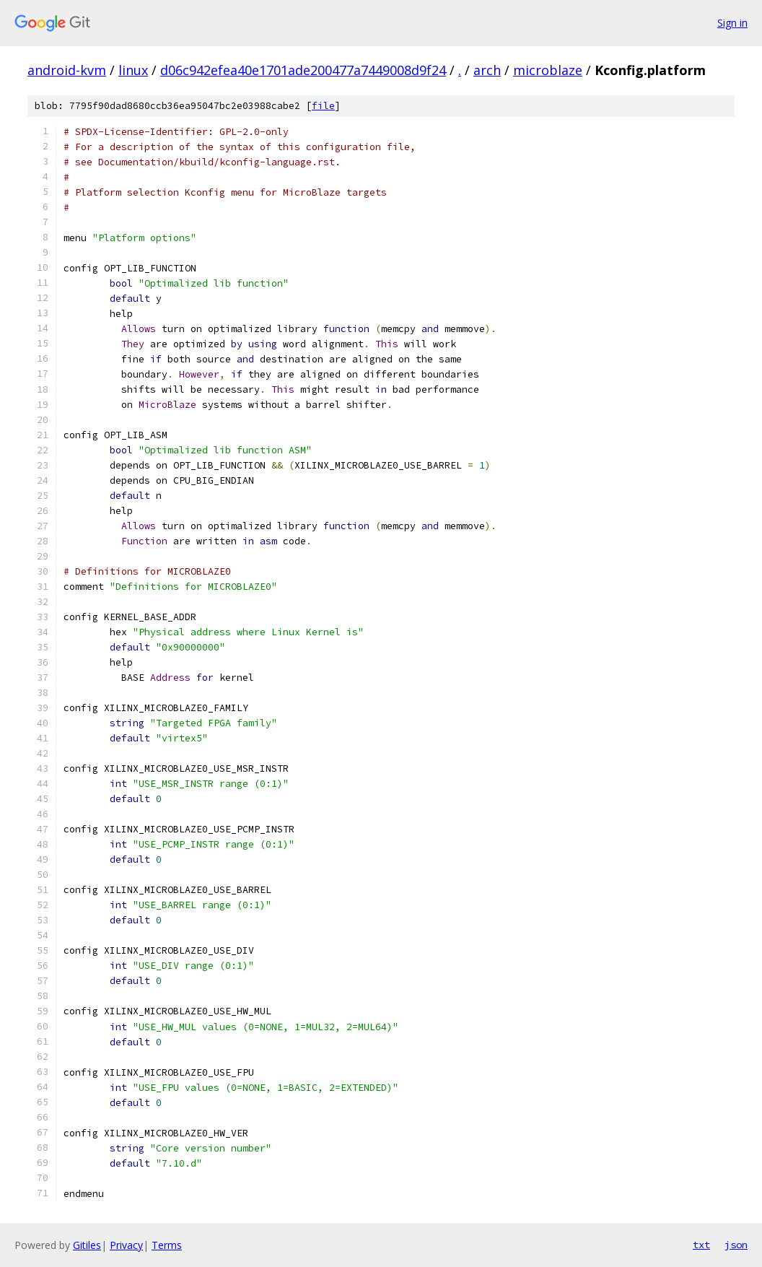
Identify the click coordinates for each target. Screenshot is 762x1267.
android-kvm (66, 70)
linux (133, 70)
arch (487, 70)
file (323, 106)
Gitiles (87, 1245)
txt (701, 1244)
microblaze (547, 70)
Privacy (126, 1245)
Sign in (732, 23)
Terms (167, 1245)
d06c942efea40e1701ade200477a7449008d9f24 (303, 70)
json (736, 1244)
